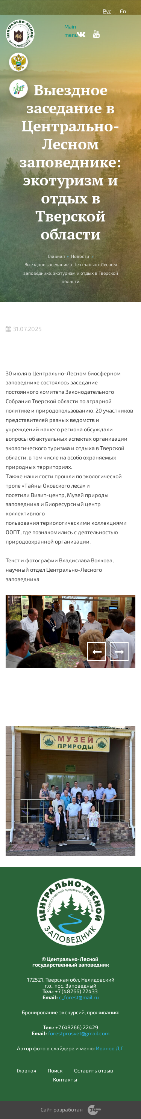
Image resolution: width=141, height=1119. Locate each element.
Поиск (55, 1070)
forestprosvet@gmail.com (78, 1033)
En (123, 11)
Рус (107, 11)
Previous (96, 651)
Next (119, 651)
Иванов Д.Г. (110, 1048)
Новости (80, 256)
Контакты (65, 1079)
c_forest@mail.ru (79, 997)
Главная (26, 1070)
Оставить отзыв (93, 1070)
